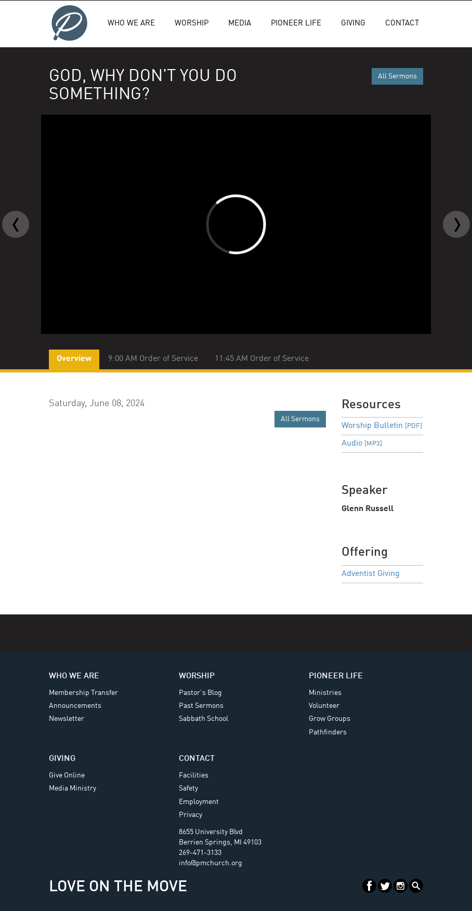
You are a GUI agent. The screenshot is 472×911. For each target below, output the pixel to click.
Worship (191, 24)
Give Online (67, 775)
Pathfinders (328, 732)
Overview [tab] (74, 359)
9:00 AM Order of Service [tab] (153, 359)
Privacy (190, 815)
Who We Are (131, 24)
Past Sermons (201, 705)
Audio (362, 443)
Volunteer (324, 705)
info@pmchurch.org (210, 863)
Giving (353, 24)
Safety (188, 788)
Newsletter (66, 718)
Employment (199, 802)
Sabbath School (203, 718)
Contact (402, 24)
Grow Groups (329, 718)
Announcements (75, 705)
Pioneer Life (296, 24)
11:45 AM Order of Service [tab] (262, 359)
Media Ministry (72, 788)
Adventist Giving (371, 574)
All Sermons (397, 76)
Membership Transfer (83, 692)
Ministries (325, 692)
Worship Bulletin (382, 426)
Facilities (193, 775)
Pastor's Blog (200, 692)
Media (239, 24)
